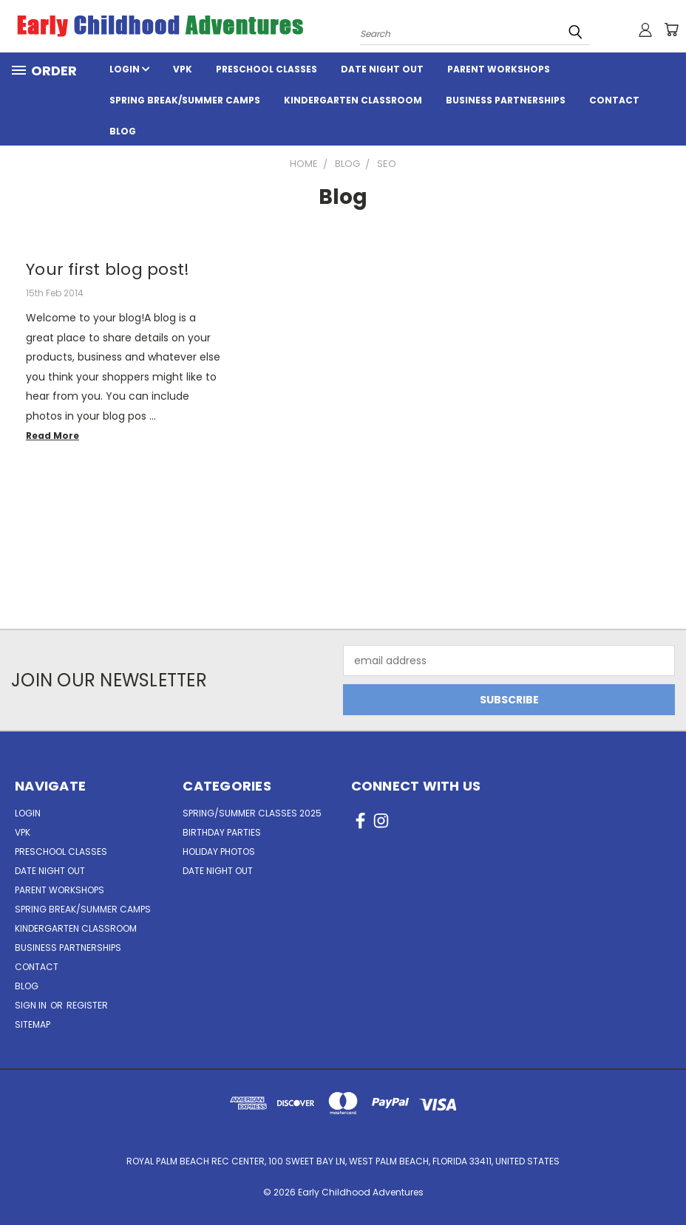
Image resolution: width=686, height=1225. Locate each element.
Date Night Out (382, 69)
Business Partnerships (506, 100)
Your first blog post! (107, 269)
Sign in (32, 1005)
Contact (614, 100)
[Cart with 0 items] (671, 29)
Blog (122, 131)
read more (52, 435)
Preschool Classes (266, 69)
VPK (182, 69)
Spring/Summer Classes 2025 (252, 813)
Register (87, 1005)
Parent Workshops (498, 69)
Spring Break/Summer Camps (184, 100)
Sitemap (32, 1024)
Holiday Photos (219, 851)
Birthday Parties (222, 832)
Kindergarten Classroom (353, 100)
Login (129, 69)
